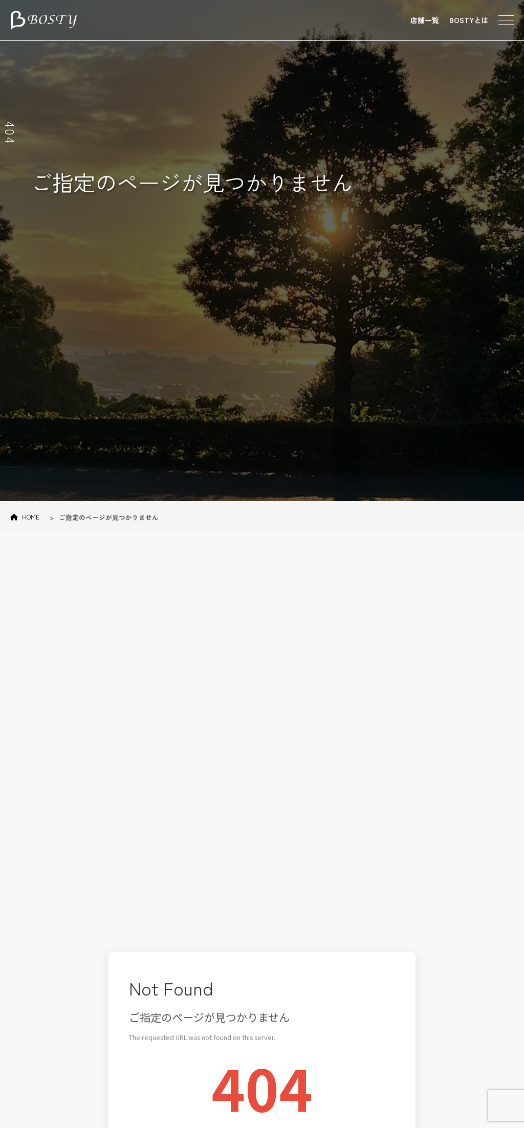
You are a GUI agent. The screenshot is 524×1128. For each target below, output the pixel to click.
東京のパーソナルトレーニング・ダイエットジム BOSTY (43, 20)
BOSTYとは (468, 20)
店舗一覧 (424, 20)
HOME (24, 517)
